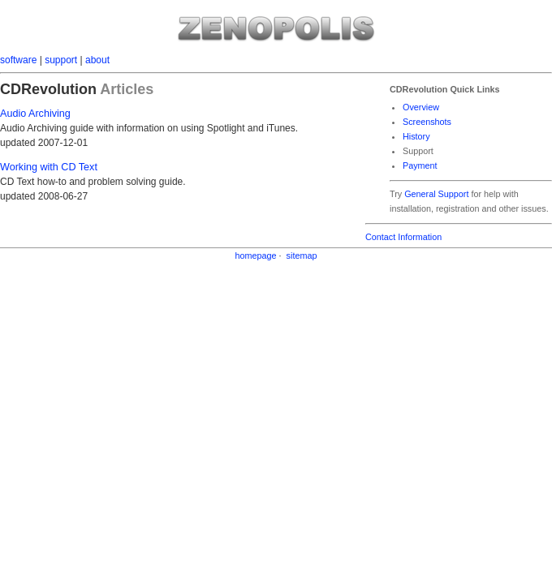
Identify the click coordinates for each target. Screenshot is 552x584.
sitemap (302, 255)
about (97, 60)
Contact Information (403, 237)
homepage (256, 255)
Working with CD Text (48, 167)
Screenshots (427, 122)
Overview (421, 107)
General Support (436, 194)
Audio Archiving (35, 113)
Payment (420, 165)
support (61, 60)
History (416, 136)
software (18, 60)
